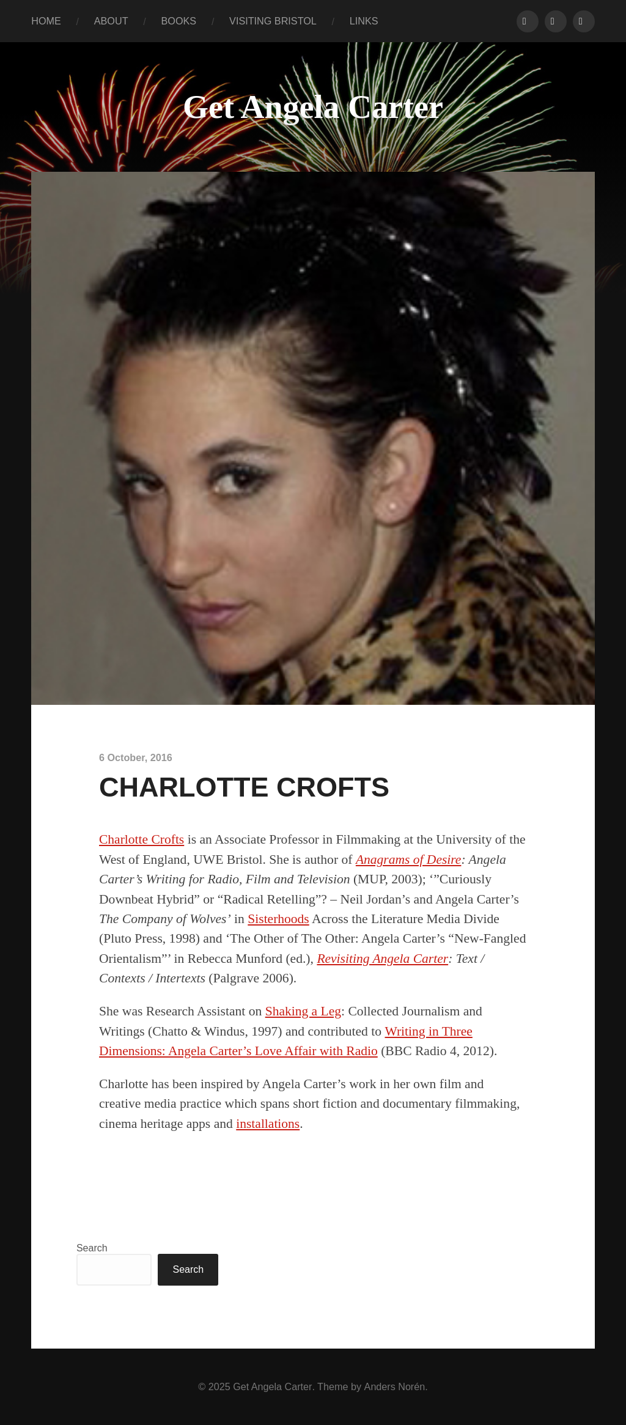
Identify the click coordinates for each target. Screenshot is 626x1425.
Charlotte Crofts (142, 839)
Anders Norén (394, 1386)
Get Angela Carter (313, 107)
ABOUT (111, 20)
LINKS (364, 20)
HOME (46, 20)
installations (268, 1123)
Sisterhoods (278, 918)
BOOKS (179, 20)
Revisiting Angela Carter (383, 958)
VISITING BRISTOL (273, 20)
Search (92, 1248)
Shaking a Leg (303, 1011)
